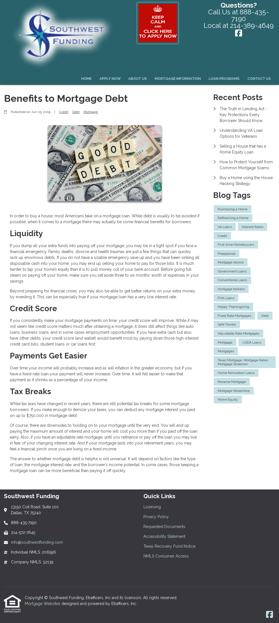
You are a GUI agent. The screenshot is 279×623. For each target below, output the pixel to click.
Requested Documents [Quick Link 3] (164, 526)
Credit (63, 112)
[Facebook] (238, 33)
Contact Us (259, 78)
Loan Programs (224, 78)
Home (86, 78)
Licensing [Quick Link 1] (152, 507)
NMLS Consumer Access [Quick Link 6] (166, 556)
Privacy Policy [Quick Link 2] (156, 516)
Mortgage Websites (43, 603)
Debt (76, 112)
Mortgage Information (178, 78)
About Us (137, 78)
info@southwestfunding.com (37, 542)
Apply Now (110, 78)
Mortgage (91, 112)
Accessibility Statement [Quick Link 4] (164, 536)
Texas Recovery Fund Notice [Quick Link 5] (169, 546)
